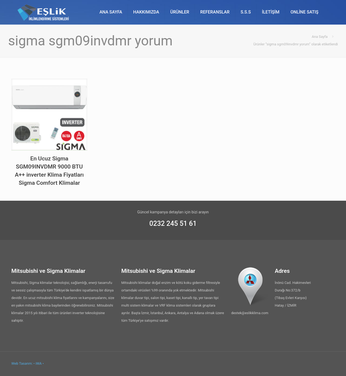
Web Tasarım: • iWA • (27, 363)
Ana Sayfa (319, 37)
